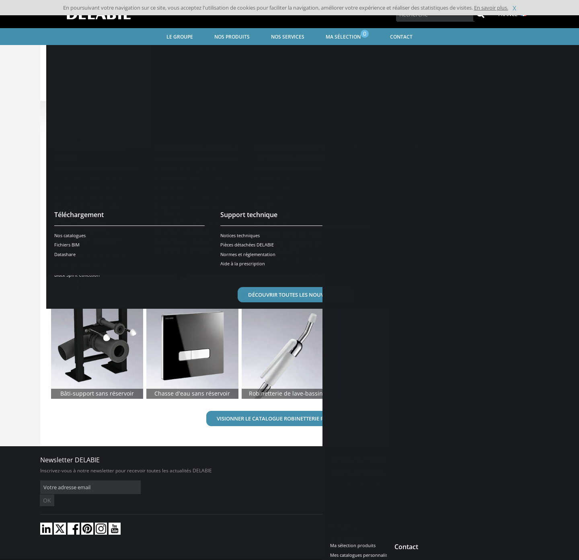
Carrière (350, 528)
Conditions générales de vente (107, 553)
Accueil (59, 54)
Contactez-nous (362, 482)
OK (168, 487)
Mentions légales (163, 553)
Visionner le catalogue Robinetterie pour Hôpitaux (290, 418)
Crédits (196, 553)
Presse (348, 515)
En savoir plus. (491, 7)
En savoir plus (378, 296)
